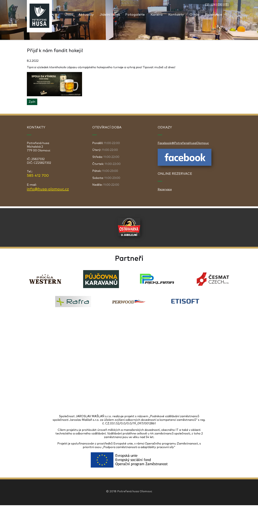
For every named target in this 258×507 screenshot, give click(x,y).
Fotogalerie (135, 14)
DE (220, 4)
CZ (207, 4)
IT (225, 4)
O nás (194, 14)
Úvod (68, 14)
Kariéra (156, 14)
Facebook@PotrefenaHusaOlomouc (183, 143)
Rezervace (213, 14)
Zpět (32, 101)
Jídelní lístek (109, 14)
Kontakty (176, 14)
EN (213, 4)
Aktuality (86, 14)
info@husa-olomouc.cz (48, 189)
